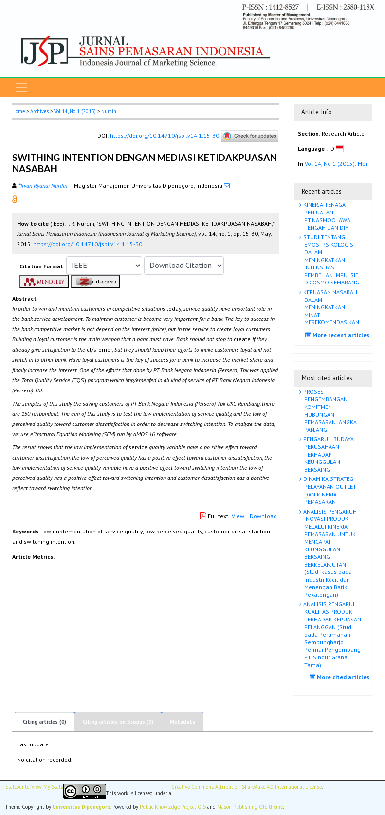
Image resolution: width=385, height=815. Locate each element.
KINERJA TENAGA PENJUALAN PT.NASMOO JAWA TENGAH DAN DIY (326, 216)
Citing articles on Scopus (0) (118, 721)
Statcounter (18, 786)
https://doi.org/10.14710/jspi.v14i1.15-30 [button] (87, 244)
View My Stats (47, 787)
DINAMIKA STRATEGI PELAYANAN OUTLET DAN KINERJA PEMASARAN (329, 490)
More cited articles (340, 677)
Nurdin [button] (108, 111)
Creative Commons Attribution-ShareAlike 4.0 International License (246, 787)
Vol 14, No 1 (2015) (75, 111)
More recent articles (338, 334)
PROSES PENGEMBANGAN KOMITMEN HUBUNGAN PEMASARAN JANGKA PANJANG (329, 410)
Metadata (182, 721)
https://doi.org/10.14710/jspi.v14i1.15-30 (164, 135)
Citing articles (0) (44, 721)
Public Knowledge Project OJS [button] (173, 806)
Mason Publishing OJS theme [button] (250, 806)
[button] (14, 198)
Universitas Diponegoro (81, 806)
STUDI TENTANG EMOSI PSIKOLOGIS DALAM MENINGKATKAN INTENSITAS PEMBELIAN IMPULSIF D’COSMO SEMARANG (330, 259)
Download (263, 516)
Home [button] (18, 111)
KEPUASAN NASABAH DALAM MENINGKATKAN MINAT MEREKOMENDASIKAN (330, 307)
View (238, 516)
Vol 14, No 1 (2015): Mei (336, 163)
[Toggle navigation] (21, 87)
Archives (39, 111)
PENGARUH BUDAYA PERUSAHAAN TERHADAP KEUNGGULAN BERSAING (328, 454)
